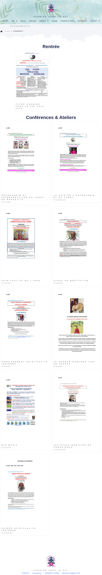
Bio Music (10, 445)
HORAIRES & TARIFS (67, 21)
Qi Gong (23, 21)
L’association (37, 573)
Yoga (13, 21)
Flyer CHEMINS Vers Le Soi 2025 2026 (30, 106)
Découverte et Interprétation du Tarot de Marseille (23, 197)
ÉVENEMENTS (82, 21)
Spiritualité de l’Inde (21, 280)
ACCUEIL (5, 21)
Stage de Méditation (71, 280)
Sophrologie (32, 21)
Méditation (42, 21)
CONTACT (93, 21)
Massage (54, 21)
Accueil (7, 31)
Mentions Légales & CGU (71, 573)
